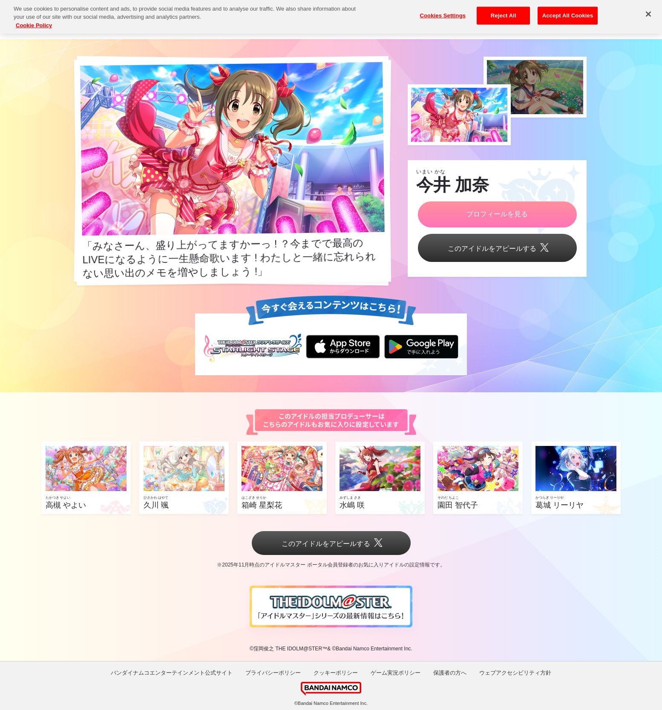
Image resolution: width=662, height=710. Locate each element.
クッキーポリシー (336, 673)
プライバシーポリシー (273, 673)
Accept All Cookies (567, 10)
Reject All (503, 10)
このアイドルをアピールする (497, 248)
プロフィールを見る (497, 214)
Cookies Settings (443, 10)
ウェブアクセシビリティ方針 (515, 673)
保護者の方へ (449, 673)
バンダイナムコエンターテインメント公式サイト (172, 673)
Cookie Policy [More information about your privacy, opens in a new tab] (34, 20)
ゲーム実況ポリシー (395, 673)
